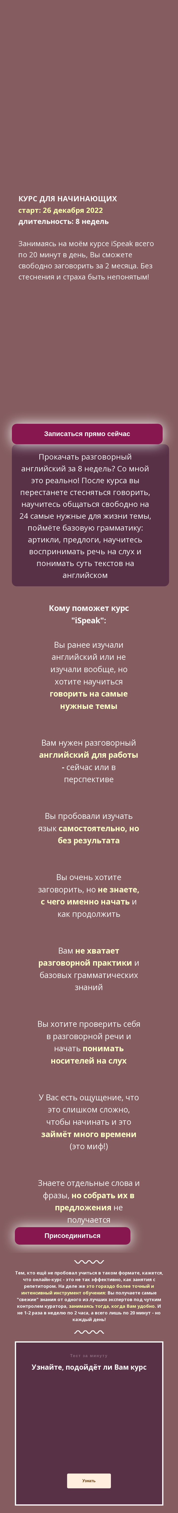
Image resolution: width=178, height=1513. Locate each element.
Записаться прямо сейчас (87, 434)
